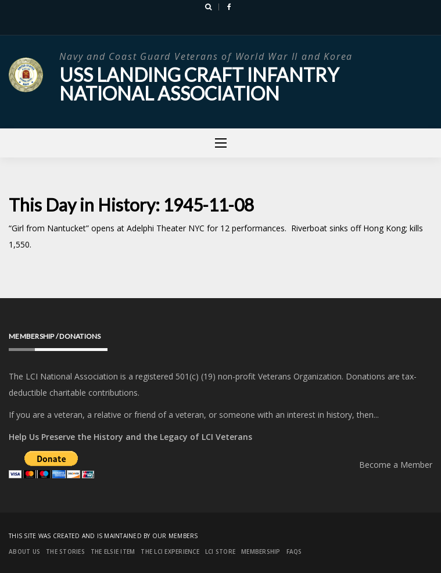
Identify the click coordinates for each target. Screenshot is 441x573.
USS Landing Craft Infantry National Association (199, 84)
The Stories (65, 551)
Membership (261, 551)
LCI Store (220, 551)
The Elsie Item (113, 551)
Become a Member (395, 464)
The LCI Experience (170, 551)
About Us (24, 551)
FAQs (294, 551)
